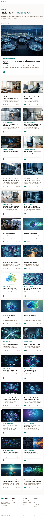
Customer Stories (37, 504)
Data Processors (40, 515)
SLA (31, 515)
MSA (34, 515)
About (35, 500)
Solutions (16, 1)
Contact (34, 1)
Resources (22, 1)
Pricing (30, 1)
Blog (27, 1)
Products (10, 1)
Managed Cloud (26, 500)
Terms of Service (26, 515)
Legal (35, 508)
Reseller (24, 504)
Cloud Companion (15, 500)
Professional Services (27, 502)
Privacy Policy (19, 515)
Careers (35, 506)
